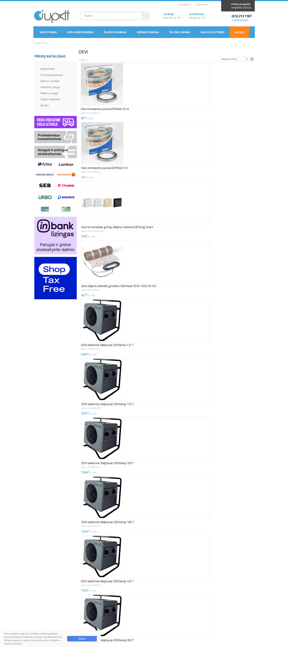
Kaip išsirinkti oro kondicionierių (99, 613)
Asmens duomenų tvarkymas (146, 626)
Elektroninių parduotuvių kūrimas (239, 607)
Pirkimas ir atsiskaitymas (52, 613)
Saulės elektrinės (212, 32)
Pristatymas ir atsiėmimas (53, 618)
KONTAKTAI (180, 607)
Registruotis (202, 4)
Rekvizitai (181, 622)
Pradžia (38, 43)
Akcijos (239, 32)
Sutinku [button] (82, 639)
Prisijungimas (184, 4)
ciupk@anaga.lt (240, 20)
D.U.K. (38, 607)
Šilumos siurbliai (115, 32)
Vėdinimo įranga (148, 32)
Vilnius (179, 613)
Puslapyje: (240, 570)
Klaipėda (181, 618)
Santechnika (48, 32)
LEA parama (136, 618)
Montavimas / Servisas (142, 613)
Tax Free (134, 622)
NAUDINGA (84, 607)
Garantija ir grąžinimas (51, 622)
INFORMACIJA (135, 607)
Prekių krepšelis (241, 4)
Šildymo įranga (179, 32)
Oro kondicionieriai (80, 32)
